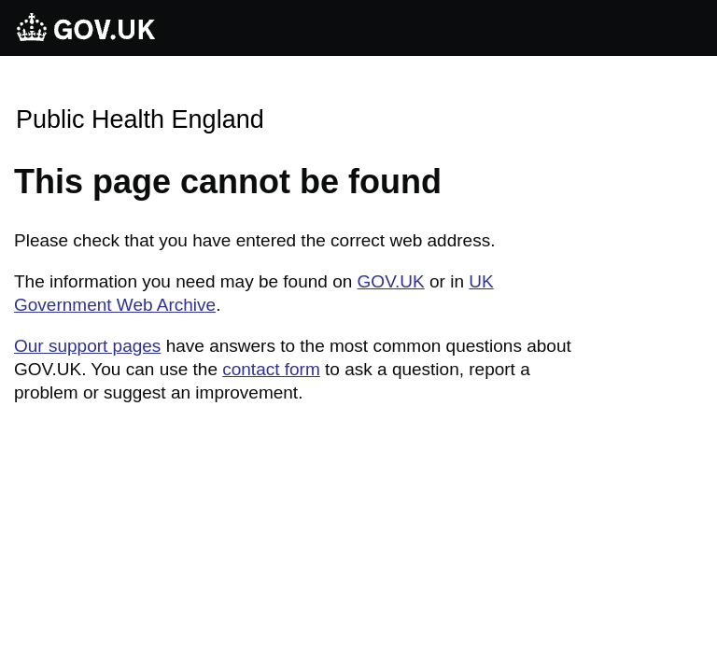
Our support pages (87, 346)
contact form (271, 369)
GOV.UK (391, 281)
